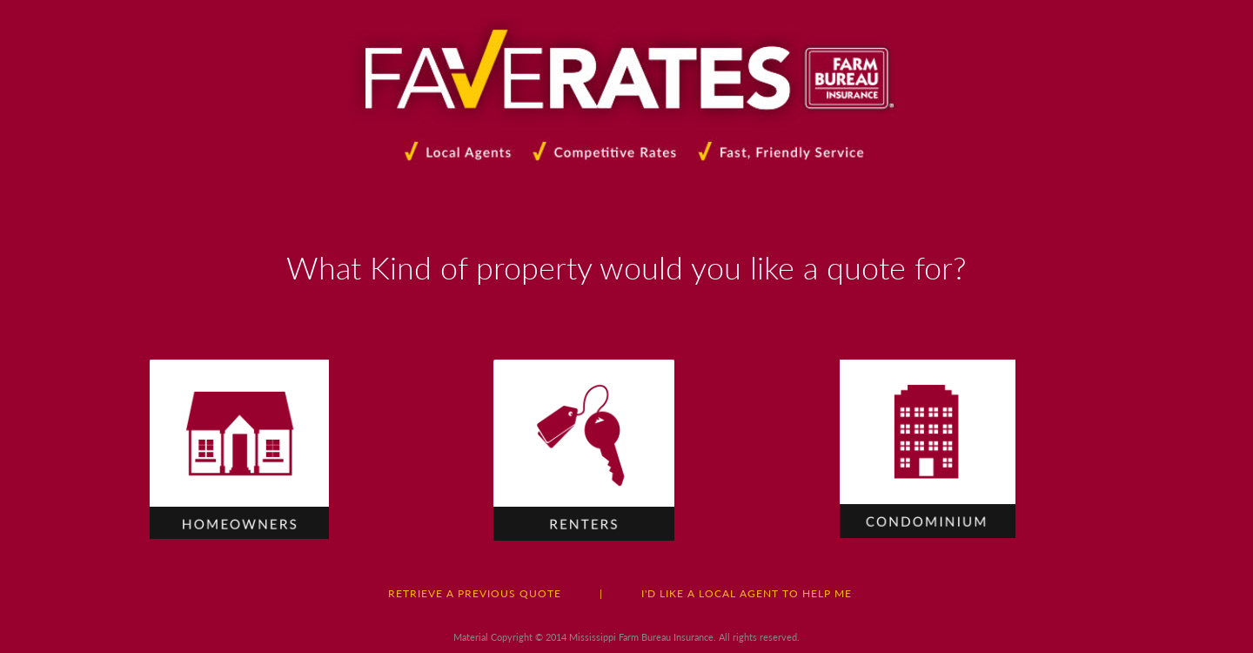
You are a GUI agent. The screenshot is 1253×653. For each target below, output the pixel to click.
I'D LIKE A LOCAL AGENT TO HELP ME (746, 593)
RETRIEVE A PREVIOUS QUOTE (474, 593)
